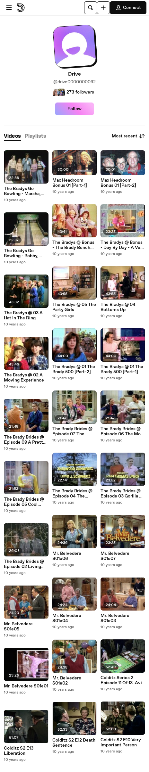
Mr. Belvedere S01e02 (66, 681)
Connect (128, 7)
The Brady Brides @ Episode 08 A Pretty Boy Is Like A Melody (26, 440)
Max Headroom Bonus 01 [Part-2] (118, 183)
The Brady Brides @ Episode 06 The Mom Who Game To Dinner (123, 431)
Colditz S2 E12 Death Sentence (73, 743)
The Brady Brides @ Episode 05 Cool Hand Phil (24, 502)
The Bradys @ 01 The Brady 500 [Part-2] (73, 369)
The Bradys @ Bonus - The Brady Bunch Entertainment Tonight (73, 245)
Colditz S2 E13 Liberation (18, 751)
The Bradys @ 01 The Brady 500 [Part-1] (122, 369)
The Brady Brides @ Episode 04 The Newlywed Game (72, 494)
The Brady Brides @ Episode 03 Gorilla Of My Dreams (122, 494)
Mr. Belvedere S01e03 (115, 618)
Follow (74, 109)
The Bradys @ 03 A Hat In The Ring (23, 315)
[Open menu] (9, 7)
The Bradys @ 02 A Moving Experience (24, 378)
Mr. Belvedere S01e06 (66, 556)
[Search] (90, 7)
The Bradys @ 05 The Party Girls (74, 307)
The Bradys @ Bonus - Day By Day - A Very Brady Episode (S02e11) (123, 245)
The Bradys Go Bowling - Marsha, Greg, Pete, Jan (22, 191)
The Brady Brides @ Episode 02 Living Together (24, 564)
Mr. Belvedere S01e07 (115, 556)
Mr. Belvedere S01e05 (18, 626)
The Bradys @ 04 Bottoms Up (118, 307)
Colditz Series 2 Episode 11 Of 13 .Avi (121, 680)
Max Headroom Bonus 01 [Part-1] (69, 183)
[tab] (12, 136)
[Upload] (103, 7)
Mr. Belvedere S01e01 (26, 686)
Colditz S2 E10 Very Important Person (121, 742)
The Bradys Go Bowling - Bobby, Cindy (21, 253)
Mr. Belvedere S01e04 (66, 618)
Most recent (128, 136)
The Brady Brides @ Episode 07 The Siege (72, 431)
